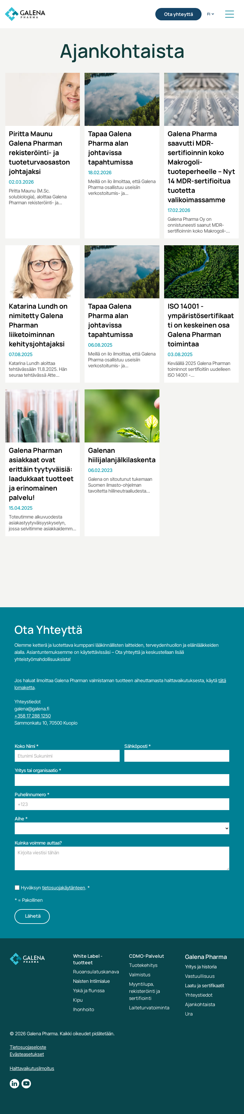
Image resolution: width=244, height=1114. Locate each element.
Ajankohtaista (200, 1004)
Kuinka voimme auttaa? (38, 843)
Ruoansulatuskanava (96, 971)
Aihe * (21, 819)
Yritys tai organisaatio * (38, 770)
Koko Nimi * (27, 746)
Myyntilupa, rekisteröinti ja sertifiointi (144, 991)
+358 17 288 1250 (32, 716)
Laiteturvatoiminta (149, 1007)
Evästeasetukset (27, 1054)
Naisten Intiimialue (91, 981)
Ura (189, 1014)
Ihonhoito (83, 1009)
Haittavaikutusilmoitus (32, 1068)
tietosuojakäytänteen (63, 888)
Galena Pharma (206, 957)
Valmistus (139, 974)
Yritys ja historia (201, 967)
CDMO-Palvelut (146, 956)
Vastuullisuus (200, 976)
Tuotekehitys (143, 965)
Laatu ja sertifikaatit (204, 985)
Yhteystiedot (198, 995)
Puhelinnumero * (32, 794)
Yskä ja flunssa (89, 990)
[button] (229, 14)
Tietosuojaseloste (28, 1047)
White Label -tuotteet (88, 959)
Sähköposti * (137, 746)
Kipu (78, 1000)
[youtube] (26, 1084)
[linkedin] (14, 1084)
